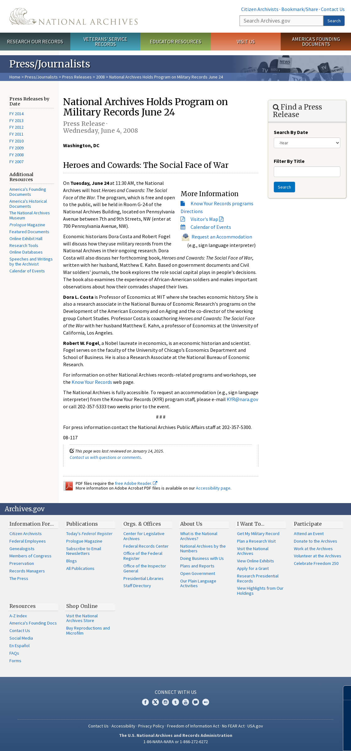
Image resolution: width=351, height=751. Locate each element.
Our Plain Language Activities (198, 583)
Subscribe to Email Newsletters (83, 551)
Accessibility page (213, 488)
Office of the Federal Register (142, 555)
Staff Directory (137, 585)
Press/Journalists (41, 77)
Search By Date (291, 132)
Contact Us (333, 9)
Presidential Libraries (143, 578)
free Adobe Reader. (136, 483)
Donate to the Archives (315, 541)
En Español (19, 645)
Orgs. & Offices (142, 524)
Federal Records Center (146, 546)
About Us (191, 524)
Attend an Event (309, 533)
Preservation (21, 563)
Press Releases (77, 77)
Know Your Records (92, 382)
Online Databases (26, 252)
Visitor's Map (204, 219)
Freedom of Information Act (193, 726)
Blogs (71, 561)
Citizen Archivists (259, 9)
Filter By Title (289, 161)
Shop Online (82, 606)
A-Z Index (18, 616)
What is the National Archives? (198, 536)
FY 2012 (16, 127)
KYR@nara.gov (242, 399)
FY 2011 (16, 134)
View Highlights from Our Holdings (260, 590)
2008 (100, 77)
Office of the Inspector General (144, 568)
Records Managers (27, 571)
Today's (89, 533)
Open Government (197, 573)
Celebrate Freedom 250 (316, 563)
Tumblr (175, 702)
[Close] (344, 693)
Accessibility (123, 726)
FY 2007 (16, 161)
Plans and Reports (197, 566)
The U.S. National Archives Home (73, 16)
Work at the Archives (313, 548)
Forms (15, 660)
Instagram (165, 702)
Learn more (295, 740)
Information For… (31, 524)
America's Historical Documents (28, 203)
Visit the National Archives (252, 551)
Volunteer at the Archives (317, 556)
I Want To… (250, 524)
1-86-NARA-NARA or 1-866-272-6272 (175, 741)
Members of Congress (30, 556)
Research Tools (23, 245)
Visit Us (246, 41)
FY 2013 (16, 120)
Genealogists (22, 548)
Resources (22, 606)
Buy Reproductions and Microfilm (88, 630)
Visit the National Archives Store (82, 618)
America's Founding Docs (33, 623)
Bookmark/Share (299, 9)
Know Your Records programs (222, 203)
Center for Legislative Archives (144, 536)
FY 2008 (16, 155)
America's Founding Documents (316, 41)
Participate (308, 524)
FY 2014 (16, 113)
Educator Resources (175, 41)
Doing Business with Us (202, 558)
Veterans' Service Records (105, 41)
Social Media (21, 638)
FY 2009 (16, 148)
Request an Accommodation (222, 236)
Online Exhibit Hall (25, 238)
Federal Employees (27, 541)
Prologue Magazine (84, 541)
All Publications (80, 568)
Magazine (27, 225)
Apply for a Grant (253, 568)
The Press (18, 578)
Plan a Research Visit (256, 541)
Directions (192, 211)
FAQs (14, 653)
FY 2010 (16, 141)
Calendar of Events (27, 271)
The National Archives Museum (29, 215)
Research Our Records (35, 41)
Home (14, 77)
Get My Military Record (258, 533)
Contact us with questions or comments (105, 457)
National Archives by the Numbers (203, 548)
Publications (82, 524)
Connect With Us (176, 692)
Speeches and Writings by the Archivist (31, 261)
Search (334, 21)
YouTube (185, 702)
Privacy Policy (151, 726)
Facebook (145, 702)
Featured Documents (29, 231)
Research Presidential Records (257, 578)
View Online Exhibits (255, 561)
